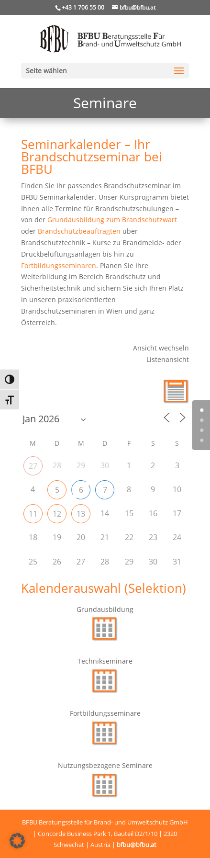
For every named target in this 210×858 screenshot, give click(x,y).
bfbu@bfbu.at (136, 844)
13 (81, 513)
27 (33, 466)
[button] (17, 841)
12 (57, 513)
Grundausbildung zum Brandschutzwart (112, 219)
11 (33, 513)
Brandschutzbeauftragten (79, 231)
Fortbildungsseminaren (58, 265)
